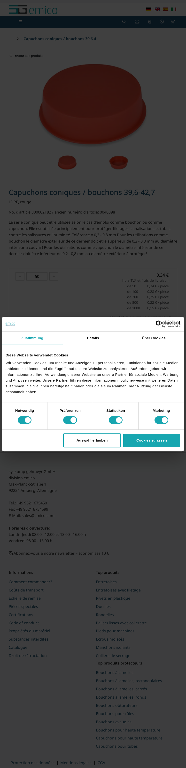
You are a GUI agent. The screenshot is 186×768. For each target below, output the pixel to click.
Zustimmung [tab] (32, 338)
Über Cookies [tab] (154, 338)
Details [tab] (93, 338)
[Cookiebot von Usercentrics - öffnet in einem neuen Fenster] (159, 324)
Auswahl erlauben (92, 440)
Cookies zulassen (151, 440)
